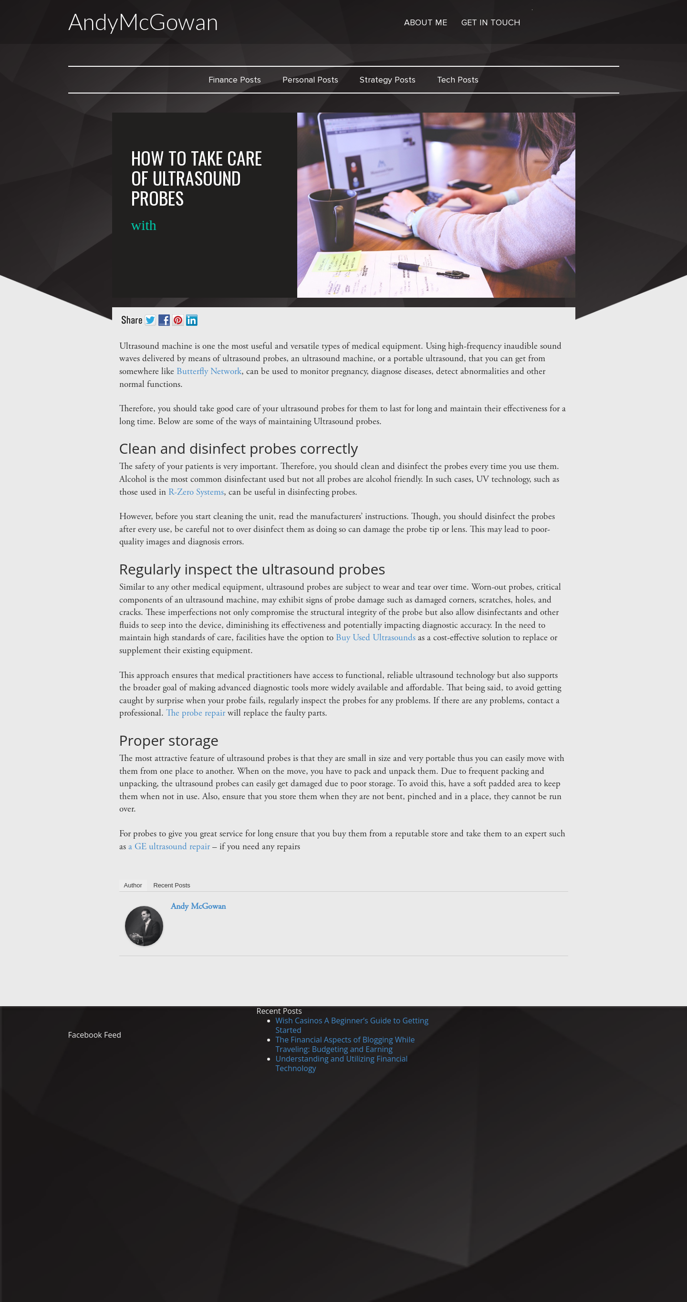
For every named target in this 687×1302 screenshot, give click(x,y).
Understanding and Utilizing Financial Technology (342, 1063)
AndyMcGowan (143, 21)
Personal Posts (310, 79)
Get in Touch (490, 22)
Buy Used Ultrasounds (376, 638)
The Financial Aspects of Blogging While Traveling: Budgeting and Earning (345, 1044)
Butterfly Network (209, 371)
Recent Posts (171, 885)
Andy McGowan (198, 907)
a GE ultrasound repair (169, 847)
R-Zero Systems (196, 492)
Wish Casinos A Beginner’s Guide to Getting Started (352, 1025)
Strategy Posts (388, 79)
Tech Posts (458, 79)
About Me (425, 22)
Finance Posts (234, 79)
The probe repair (195, 713)
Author (133, 885)
